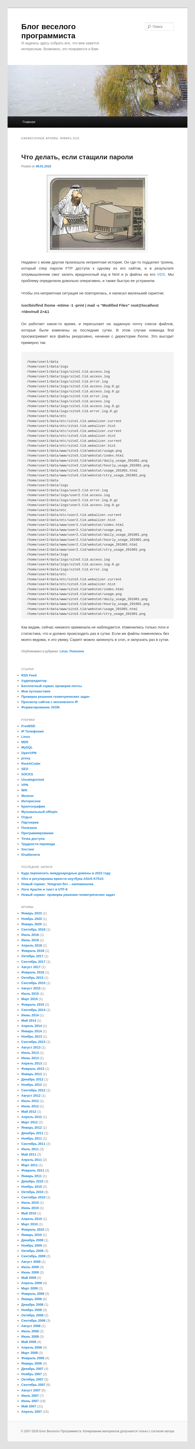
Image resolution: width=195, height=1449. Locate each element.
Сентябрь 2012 (33, 1090)
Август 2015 (31, 988)
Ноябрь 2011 (31, 1138)
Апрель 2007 (31, 1411)
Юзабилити (30, 855)
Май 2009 (28, 1278)
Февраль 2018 (32, 951)
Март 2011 (29, 1165)
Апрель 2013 (31, 1063)
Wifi (24, 790)
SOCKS (27, 774)
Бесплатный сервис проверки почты (51, 686)
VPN (24, 785)
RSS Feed (29, 675)
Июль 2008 (30, 1331)
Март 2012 (29, 1122)
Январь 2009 (31, 1299)
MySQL (27, 747)
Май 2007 (28, 1406)
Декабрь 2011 (32, 1133)
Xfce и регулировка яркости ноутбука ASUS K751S (62, 879)
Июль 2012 (30, 1101)
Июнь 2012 (30, 1106)
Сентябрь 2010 (33, 1197)
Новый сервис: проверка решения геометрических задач (68, 895)
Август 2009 (31, 1262)
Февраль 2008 (32, 1358)
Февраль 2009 (32, 1294)
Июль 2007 (30, 1396)
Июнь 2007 (30, 1401)
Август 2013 (31, 1047)
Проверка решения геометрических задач (55, 697)
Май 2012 (28, 1111)
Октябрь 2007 (32, 1379)
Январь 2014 (31, 1031)
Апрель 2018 (31, 945)
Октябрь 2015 (32, 978)
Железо (27, 796)
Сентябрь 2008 (33, 1320)
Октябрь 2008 (32, 1315)
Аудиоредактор (34, 681)
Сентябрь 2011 (33, 1144)
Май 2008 (28, 1342)
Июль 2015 (30, 994)
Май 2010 (28, 1213)
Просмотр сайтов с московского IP (49, 702)
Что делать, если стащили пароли (77, 157)
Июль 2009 (30, 1267)
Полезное (77, 651)
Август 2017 (31, 967)
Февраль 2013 (32, 1069)
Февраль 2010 (32, 1229)
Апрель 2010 (31, 1219)
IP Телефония (32, 731)
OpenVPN (29, 753)
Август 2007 (31, 1390)
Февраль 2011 (32, 1170)
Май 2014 (28, 1020)
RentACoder (31, 763)
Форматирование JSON (40, 707)
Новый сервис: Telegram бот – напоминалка (57, 884)
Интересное (31, 801)
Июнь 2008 (30, 1336)
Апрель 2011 (31, 1160)
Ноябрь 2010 (31, 1187)
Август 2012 (31, 1095)
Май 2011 (28, 1154)
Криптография (33, 806)
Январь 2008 (31, 1363)
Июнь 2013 (30, 1058)
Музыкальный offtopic (39, 812)
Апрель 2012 (31, 1117)
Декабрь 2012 (32, 1079)
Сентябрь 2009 (33, 1256)
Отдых (26, 817)
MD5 (24, 742)
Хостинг (27, 849)
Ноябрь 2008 (31, 1310)
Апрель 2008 (31, 1347)
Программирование (37, 833)
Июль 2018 (30, 935)
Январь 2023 (31, 913)
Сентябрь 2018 (33, 929)
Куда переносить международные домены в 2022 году (66, 873)
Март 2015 (29, 999)
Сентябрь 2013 (33, 1042)
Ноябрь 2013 (31, 1036)
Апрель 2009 (31, 1283)
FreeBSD (28, 726)
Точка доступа (33, 839)
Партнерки (30, 822)
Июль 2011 (30, 1149)
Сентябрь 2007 (33, 1385)
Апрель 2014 (31, 1026)
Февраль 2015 (32, 1004)
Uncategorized (32, 779)
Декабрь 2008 (32, 1304)
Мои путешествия (35, 691)
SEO (24, 769)
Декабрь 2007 (32, 1369)
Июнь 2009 (30, 1272)
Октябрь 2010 (32, 1192)
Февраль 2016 (32, 972)
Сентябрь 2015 (33, 983)
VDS (161, 274)
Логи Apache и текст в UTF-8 (44, 889)
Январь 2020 (31, 924)
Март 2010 (29, 1224)
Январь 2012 (31, 1127)
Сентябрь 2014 (33, 1010)
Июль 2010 (30, 1202)
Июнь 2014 (30, 1015)
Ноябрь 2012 (31, 1085)
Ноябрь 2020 (31, 919)
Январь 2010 (31, 1235)
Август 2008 (31, 1326)
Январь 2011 (31, 1176)
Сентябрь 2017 (33, 962)
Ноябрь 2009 (31, 1245)
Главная (29, 122)
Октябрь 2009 (32, 1251)
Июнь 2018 (30, 940)
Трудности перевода (38, 844)
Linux (64, 651)
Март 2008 (29, 1353)
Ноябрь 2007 (31, 1374)
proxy (25, 758)
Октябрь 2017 (32, 956)
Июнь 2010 (30, 1208)
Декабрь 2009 (32, 1240)
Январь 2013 (31, 1074)
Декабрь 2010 (32, 1181)
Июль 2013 (30, 1053)
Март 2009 (29, 1288)
